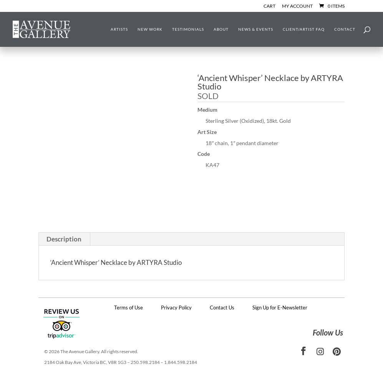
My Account (297, 6)
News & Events (255, 29)
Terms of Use (128, 307)
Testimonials (188, 29)
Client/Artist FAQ (304, 29)
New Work (150, 29)
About (221, 29)
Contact (344, 29)
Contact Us (222, 307)
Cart (269, 6)
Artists (119, 29)
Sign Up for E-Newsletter (279, 307)
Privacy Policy (176, 307)
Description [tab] (63, 239)
